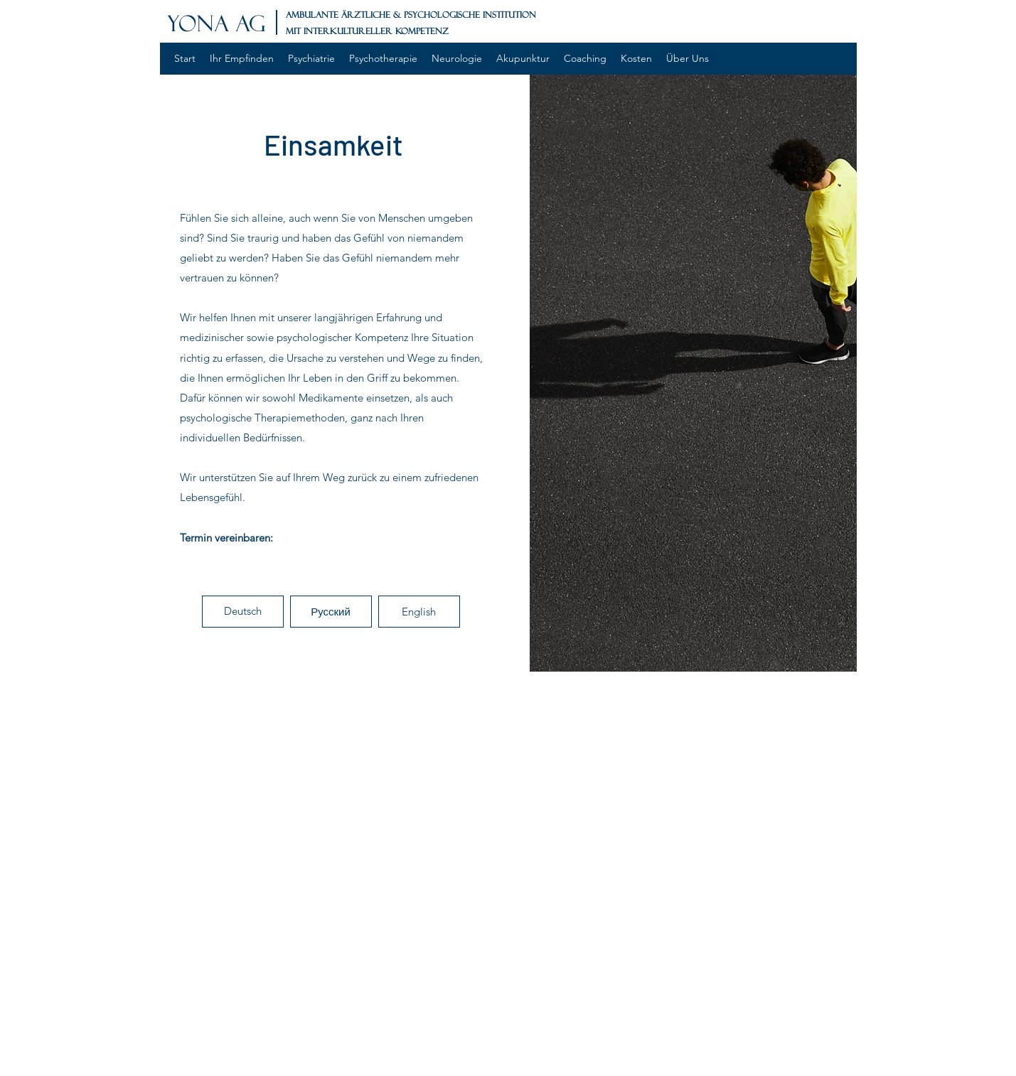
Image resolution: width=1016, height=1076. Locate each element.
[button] (243, 612)
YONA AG (216, 23)
